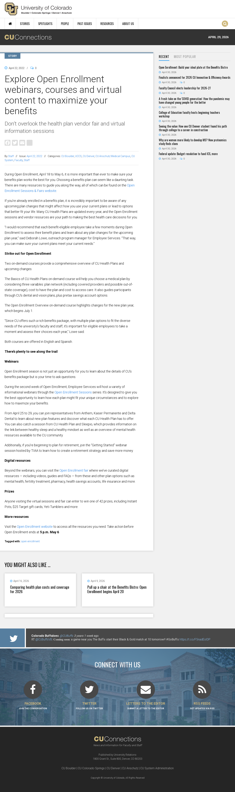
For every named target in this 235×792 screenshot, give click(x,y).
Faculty (19, 160)
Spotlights (45, 23)
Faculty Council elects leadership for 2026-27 (185, 88)
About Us (128, 23)
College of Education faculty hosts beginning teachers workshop (189, 114)
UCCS (78, 156)
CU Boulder (67, 156)
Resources (107, 23)
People (65, 23)
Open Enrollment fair (73, 470)
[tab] (164, 57)
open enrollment (30, 541)
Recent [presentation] (164, 56)
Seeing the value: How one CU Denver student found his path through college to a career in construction (193, 128)
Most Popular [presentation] (185, 56)
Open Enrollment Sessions (73, 392)
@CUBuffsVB (43, 639)
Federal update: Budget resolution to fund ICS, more (188, 154)
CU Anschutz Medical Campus (112, 156)
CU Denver (88, 156)
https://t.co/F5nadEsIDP (195, 639)
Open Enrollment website (35, 526)
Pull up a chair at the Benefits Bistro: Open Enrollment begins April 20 (117, 589)
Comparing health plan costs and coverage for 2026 (39, 589)
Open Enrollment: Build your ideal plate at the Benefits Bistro (193, 67)
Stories (25, 23)
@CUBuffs (66, 635)
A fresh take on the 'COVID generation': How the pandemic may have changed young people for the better (194, 101)
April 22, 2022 (34, 156)
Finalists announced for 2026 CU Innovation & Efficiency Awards (194, 77)
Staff (11, 156)
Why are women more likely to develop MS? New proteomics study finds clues (193, 142)
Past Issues (84, 23)
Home (10, 23)
